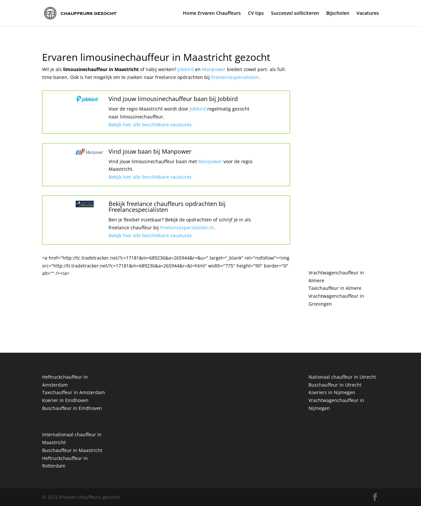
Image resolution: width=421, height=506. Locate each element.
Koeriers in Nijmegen (332, 392)
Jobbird (186, 69)
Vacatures (368, 13)
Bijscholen (337, 13)
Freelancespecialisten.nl (186, 227)
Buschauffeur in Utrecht (335, 385)
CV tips (256, 13)
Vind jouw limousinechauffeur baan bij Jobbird (173, 99)
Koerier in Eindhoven (65, 400)
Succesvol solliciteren (295, 13)
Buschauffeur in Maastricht (72, 450)
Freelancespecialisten (235, 77)
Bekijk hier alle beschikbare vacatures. (151, 124)
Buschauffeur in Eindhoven (72, 408)
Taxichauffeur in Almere (335, 288)
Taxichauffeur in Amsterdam (73, 392)
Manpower (214, 69)
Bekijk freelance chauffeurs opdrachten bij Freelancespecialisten (167, 207)
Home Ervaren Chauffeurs (212, 13)
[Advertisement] (344, 151)
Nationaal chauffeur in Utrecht (342, 377)
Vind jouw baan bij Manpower (150, 151)
